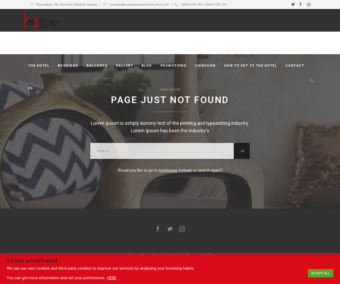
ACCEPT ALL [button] (320, 273)
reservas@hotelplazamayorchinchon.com (139, 4)
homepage (168, 170)
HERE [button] (111, 277)
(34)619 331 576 (215, 4)
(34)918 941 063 (191, 4)
